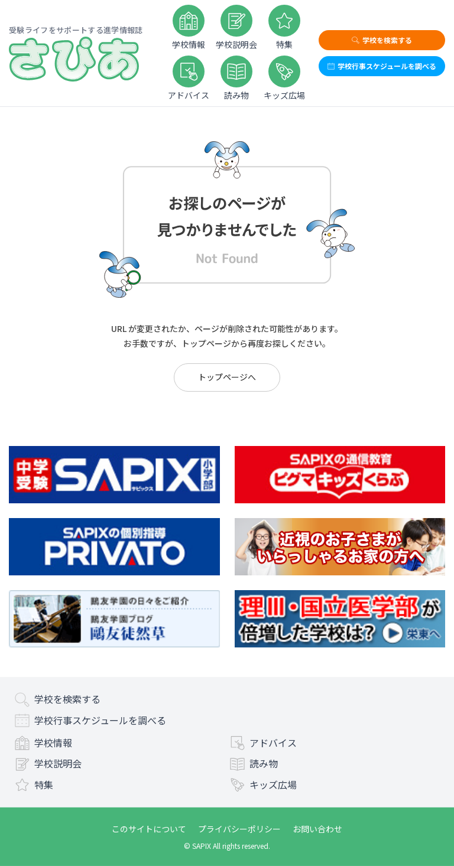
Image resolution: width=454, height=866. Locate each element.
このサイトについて (149, 829)
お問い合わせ (317, 829)
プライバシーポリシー (239, 829)
